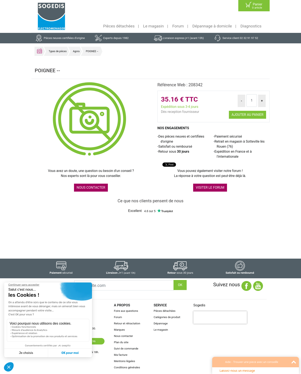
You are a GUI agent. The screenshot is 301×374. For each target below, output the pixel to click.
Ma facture (120, 354)
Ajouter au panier (247, 115)
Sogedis (199, 305)
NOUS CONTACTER (91, 188)
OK (180, 285)
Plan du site (121, 342)
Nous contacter (123, 336)
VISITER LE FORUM (210, 188)
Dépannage (161, 323)
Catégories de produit (167, 317)
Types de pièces (58, 51)
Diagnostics (250, 26)
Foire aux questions (126, 310)
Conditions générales (127, 367)
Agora (76, 51)
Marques (119, 329)
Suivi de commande (126, 348)
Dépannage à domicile (212, 26)
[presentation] (220, 317)
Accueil (39, 51)
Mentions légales (124, 361)
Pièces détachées (119, 26)
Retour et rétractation (127, 323)
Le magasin (153, 26)
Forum (178, 26)
